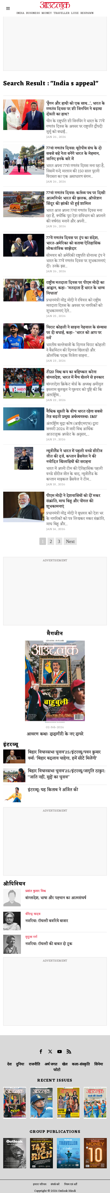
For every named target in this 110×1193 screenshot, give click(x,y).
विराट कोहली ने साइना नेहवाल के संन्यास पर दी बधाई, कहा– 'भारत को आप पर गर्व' (76, 333)
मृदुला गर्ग (31, 937)
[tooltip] (41, 1051)
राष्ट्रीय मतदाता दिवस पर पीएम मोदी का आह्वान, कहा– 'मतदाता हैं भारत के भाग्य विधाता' (75, 288)
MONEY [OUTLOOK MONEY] (47, 13)
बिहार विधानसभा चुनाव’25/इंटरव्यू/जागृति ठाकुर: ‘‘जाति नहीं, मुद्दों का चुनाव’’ (66, 774)
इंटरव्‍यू (10, 744)
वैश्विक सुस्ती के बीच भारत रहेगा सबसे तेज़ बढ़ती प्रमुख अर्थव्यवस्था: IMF (74, 414)
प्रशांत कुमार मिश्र (35, 891)
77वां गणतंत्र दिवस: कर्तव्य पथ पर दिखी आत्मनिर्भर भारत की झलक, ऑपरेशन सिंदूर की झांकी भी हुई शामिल (75, 198)
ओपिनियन (14, 884)
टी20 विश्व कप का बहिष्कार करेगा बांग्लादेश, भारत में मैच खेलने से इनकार (75, 374)
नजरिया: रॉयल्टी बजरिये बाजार (46, 921)
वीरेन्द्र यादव (32, 914)
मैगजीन (55, 633)
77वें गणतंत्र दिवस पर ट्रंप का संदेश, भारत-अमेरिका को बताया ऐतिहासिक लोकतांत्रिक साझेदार (73, 243)
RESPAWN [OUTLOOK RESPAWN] (87, 13)
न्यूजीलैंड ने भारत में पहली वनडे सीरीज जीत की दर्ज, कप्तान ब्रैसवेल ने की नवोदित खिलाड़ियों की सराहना (74, 456)
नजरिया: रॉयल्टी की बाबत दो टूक (48, 944)
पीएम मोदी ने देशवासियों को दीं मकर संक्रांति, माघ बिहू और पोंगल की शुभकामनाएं (73, 501)
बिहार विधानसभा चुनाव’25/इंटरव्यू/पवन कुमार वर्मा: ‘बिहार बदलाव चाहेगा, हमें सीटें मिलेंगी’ (64, 755)
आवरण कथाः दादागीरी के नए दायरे (55, 734)
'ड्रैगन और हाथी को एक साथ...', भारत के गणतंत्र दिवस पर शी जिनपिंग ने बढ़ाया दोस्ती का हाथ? (75, 109)
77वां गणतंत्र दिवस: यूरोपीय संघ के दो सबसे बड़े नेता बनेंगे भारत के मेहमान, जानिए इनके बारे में (74, 154)
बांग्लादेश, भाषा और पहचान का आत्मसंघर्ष (55, 898)
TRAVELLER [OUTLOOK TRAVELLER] (61, 13)
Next (70, 541)
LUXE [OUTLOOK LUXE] (75, 13)
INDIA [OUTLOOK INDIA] (20, 13)
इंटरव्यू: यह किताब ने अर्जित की (53, 790)
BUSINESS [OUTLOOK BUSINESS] (33, 13)
